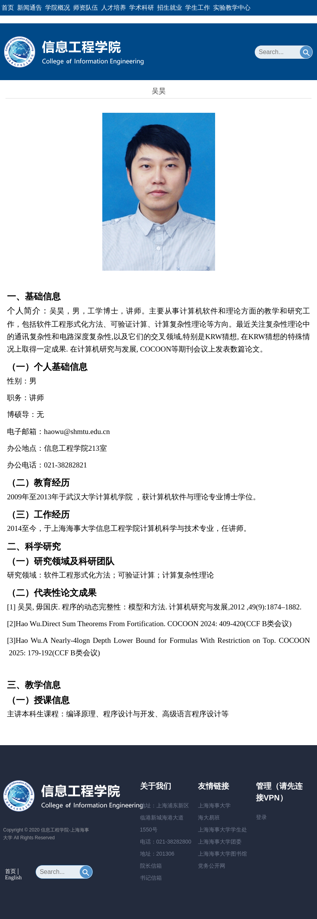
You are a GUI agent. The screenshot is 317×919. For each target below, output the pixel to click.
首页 (8, 7)
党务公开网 (211, 866)
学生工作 (197, 7)
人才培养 (113, 7)
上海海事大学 (214, 805)
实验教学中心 (231, 7)
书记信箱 (151, 878)
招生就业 (169, 7)
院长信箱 (151, 866)
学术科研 (141, 7)
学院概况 (57, 7)
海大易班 (209, 817)
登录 (261, 817)
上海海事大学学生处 (222, 829)
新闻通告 (29, 7)
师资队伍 (85, 7)
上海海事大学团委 (220, 841)
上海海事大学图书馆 (222, 854)
